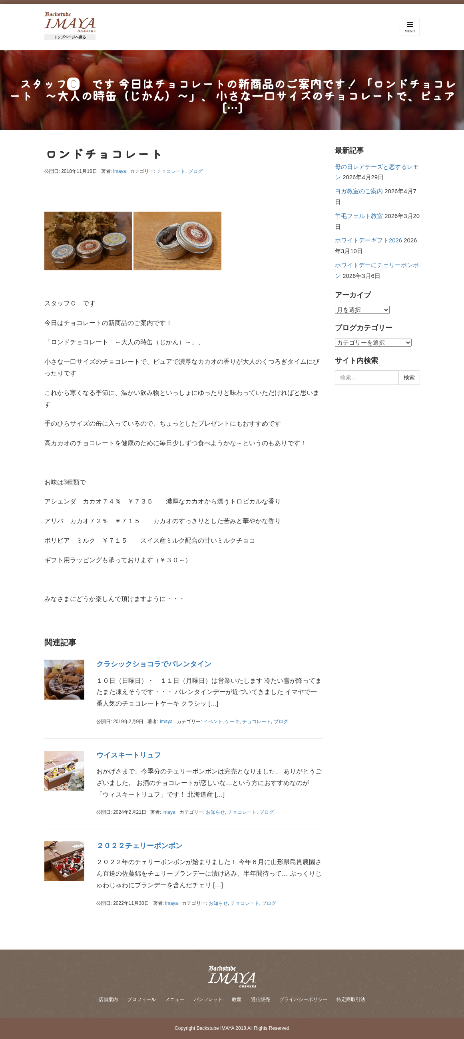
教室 (236, 999)
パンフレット (208, 999)
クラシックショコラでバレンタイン (153, 664)
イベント (213, 721)
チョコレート (171, 171)
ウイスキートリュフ (128, 755)
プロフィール (141, 999)
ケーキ (232, 721)
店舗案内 (108, 999)
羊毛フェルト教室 (359, 216)
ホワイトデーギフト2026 (368, 240)
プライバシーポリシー (303, 999)
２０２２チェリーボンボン (139, 846)
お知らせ (215, 812)
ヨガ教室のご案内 (359, 191)
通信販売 (260, 999)
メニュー (174, 999)
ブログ (195, 171)
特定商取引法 (351, 999)
